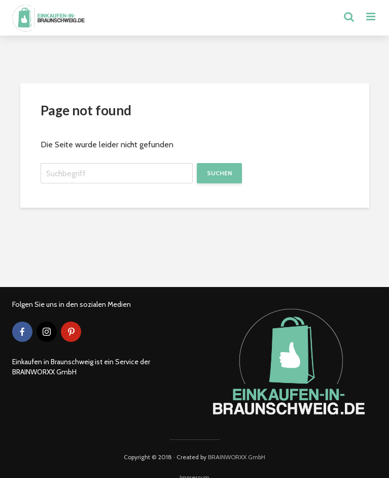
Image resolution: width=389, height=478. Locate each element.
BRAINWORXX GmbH (236, 457)
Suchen (219, 173)
